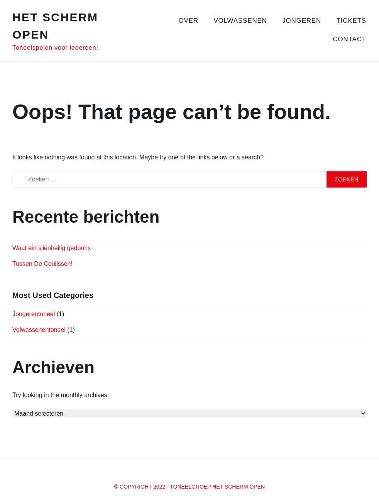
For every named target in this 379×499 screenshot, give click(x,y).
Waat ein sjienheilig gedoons (51, 248)
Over (188, 20)
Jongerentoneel (33, 314)
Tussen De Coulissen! (42, 263)
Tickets (351, 20)
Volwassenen (240, 20)
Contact (350, 39)
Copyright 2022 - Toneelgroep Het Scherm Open (192, 487)
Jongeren (301, 20)
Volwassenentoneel (39, 329)
